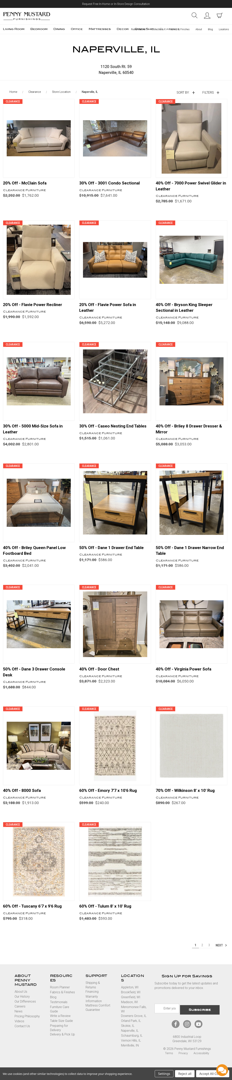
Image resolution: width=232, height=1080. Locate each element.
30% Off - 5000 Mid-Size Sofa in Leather (35, 432)
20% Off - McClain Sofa (26, 184)
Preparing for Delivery (59, 1034)
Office (77, 29)
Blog (210, 29)
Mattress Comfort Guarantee (98, 1013)
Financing (92, 997)
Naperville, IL (130, 1036)
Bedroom (39, 29)
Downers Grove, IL (133, 1022)
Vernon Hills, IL (131, 1046)
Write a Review (60, 1022)
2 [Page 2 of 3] (202, 951)
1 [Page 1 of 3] (195, 951)
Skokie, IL (127, 1031)
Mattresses (100, 29)
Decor (123, 29)
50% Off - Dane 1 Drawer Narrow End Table (188, 554)
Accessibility (201, 1058)
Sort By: (183, 94)
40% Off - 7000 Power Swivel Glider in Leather (191, 187)
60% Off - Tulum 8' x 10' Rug (107, 911)
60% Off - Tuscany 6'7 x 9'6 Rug (34, 911)
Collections (157, 29)
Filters (208, 94)
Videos (19, 1027)
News (18, 1017)
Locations (224, 29)
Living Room (13, 29)
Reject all (184, 1074)
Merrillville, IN (130, 1051)
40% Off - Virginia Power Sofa (185, 673)
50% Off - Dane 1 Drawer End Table (114, 551)
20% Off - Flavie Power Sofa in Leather (109, 310)
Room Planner (138, 29)
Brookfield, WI (131, 998)
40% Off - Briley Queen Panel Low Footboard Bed (36, 554)
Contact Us (22, 1032)
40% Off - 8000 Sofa (23, 795)
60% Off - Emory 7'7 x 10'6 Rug (110, 795)
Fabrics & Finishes (179, 29)
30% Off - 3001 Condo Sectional (111, 184)
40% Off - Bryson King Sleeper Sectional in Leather (186, 310)
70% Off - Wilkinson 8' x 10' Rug (187, 795)
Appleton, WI (130, 993)
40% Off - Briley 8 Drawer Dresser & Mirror (191, 432)
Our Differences (25, 1007)
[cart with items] (219, 15)
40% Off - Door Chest (100, 673)
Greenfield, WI (130, 1003)
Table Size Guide (61, 1027)
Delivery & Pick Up (62, 1040)
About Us (21, 997)
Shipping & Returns (93, 991)
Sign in (207, 15)
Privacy (183, 1058)
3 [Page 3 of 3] (209, 951)
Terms (169, 1058)
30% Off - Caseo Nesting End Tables (108, 432)
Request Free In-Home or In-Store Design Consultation (116, 4)
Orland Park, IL (131, 1027)
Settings (164, 1074)
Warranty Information (94, 1005)
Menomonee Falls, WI (133, 1015)
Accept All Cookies (212, 1074)
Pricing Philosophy (27, 1022)
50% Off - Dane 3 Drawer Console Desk (36, 676)
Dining (59, 29)
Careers (20, 1012)
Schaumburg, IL (132, 1041)
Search (194, 15)
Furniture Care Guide (59, 1015)
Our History (22, 1002)
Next (221, 951)
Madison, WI (129, 1008)
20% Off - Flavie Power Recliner (34, 306)
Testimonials (58, 1008)
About (199, 29)
